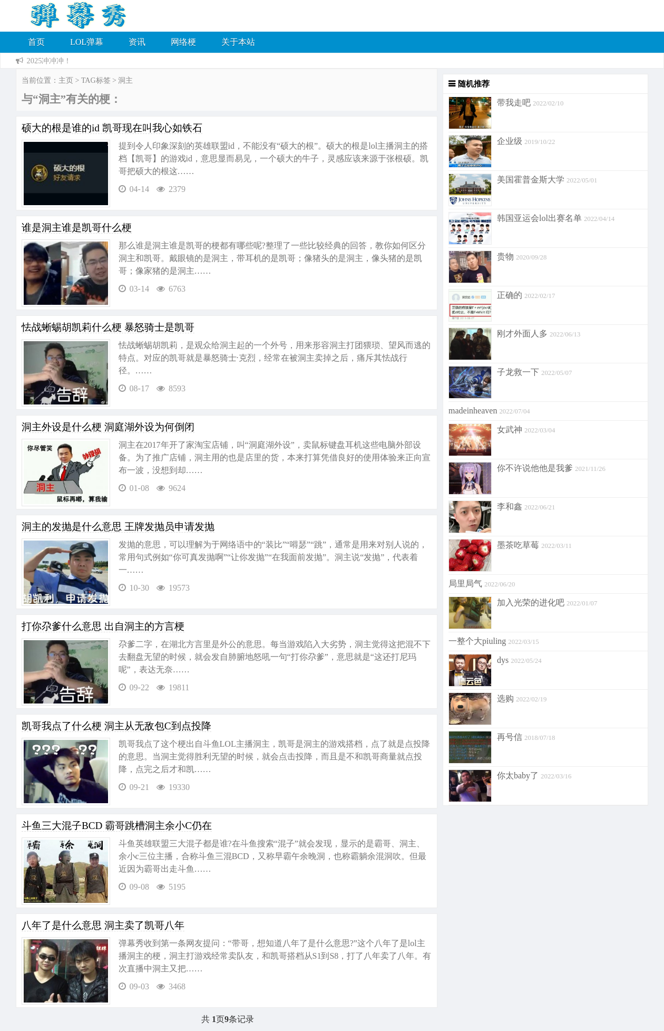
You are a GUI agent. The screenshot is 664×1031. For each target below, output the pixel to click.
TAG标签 (96, 80)
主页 (65, 80)
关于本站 (238, 41)
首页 (36, 41)
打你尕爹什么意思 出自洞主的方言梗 (103, 626)
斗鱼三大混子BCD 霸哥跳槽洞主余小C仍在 (117, 825)
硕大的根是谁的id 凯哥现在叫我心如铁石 (112, 127)
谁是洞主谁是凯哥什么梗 (77, 227)
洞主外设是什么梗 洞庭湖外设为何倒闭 (108, 426)
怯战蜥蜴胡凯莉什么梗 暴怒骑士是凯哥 (108, 327)
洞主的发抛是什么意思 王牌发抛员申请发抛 (118, 526)
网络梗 (183, 41)
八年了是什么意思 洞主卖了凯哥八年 (103, 925)
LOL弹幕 (86, 41)
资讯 (137, 41)
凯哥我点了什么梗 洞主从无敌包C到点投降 (116, 725)
